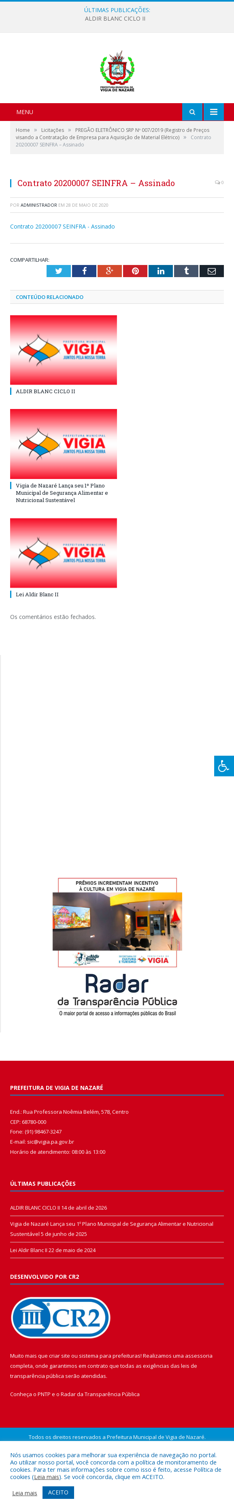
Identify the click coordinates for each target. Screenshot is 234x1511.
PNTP (44, 1437)
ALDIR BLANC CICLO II (115, 18)
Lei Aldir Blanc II (37, 636)
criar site (59, 1398)
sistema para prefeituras (109, 1398)
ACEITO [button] (58, 1492)
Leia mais (46, 1477)
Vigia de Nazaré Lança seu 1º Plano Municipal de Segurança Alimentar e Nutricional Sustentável (62, 535)
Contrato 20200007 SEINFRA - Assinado (62, 269)
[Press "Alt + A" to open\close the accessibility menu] (224, 766)
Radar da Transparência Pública (100, 1437)
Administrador (39, 247)
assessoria (199, 1398)
